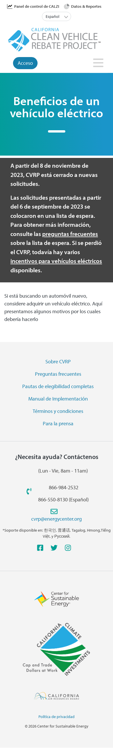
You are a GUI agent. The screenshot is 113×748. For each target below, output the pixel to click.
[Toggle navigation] (99, 64)
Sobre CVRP (58, 361)
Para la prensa (58, 423)
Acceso (25, 63)
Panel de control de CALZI (36, 6)
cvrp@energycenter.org (56, 518)
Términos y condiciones (58, 411)
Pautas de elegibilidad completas (58, 386)
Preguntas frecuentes (58, 374)
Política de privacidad (56, 716)
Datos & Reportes (86, 6)
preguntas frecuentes (70, 233)
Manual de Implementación (58, 398)
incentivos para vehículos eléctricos (56, 261)
